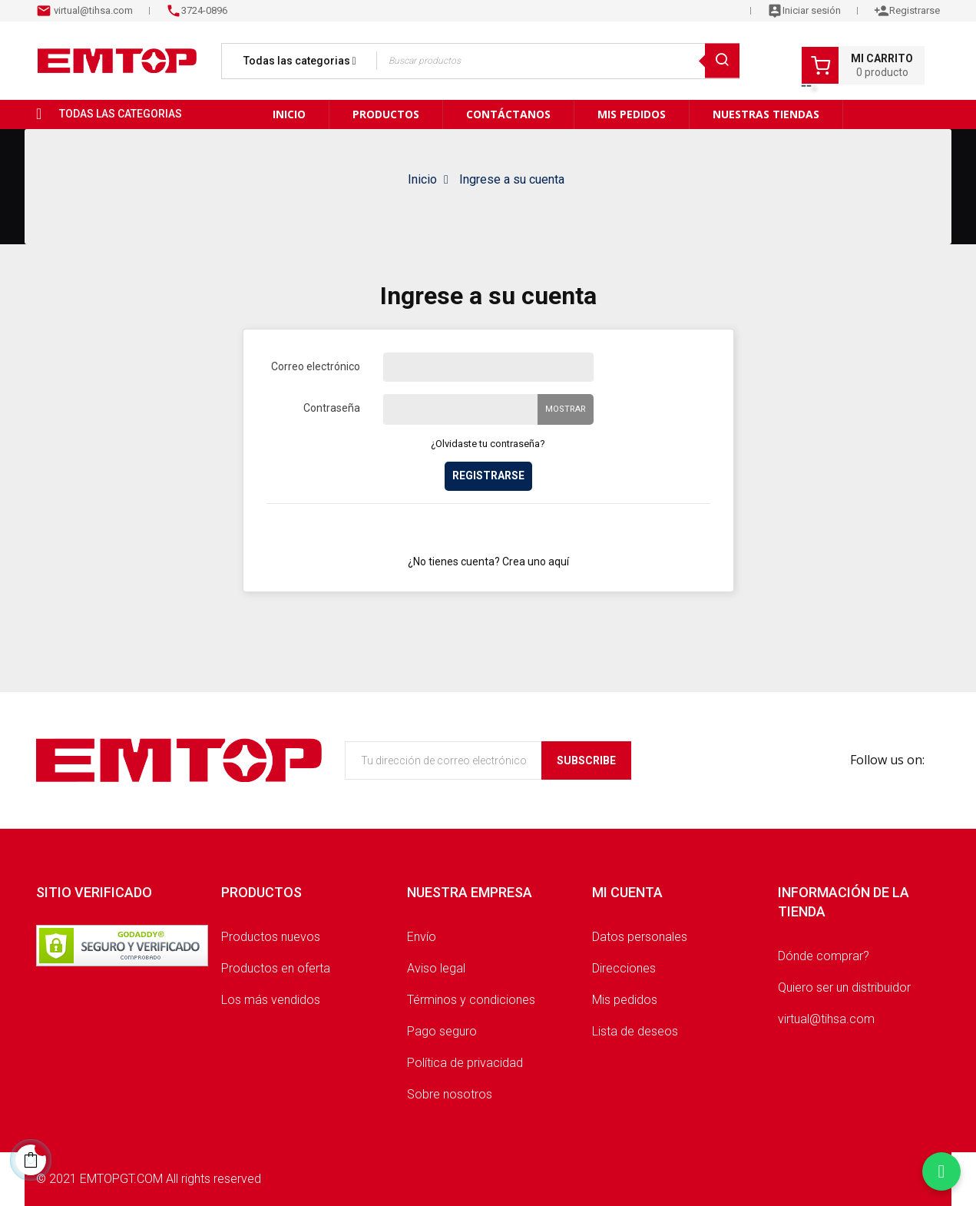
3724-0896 (204, 10)
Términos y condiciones (471, 999)
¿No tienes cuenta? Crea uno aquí (488, 561)
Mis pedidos (624, 999)
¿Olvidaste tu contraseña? (488, 443)
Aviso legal (436, 968)
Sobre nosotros (449, 1094)
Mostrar (565, 409)
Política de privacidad (465, 1062)
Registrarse (488, 475)
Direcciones (624, 968)
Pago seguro (442, 1031)
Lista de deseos (635, 1031)
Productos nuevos (270, 936)
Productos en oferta (275, 968)
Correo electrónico (315, 366)
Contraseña (331, 408)
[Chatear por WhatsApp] (941, 1171)
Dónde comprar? (823, 956)
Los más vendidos (270, 999)
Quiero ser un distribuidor (844, 987)
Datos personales (639, 936)
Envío (421, 936)
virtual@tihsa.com (92, 10)
